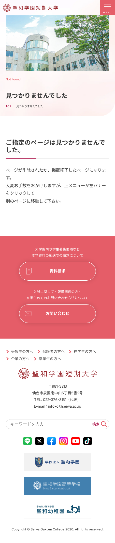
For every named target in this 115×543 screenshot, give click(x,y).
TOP (9, 106)
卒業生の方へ (50, 358)
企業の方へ (20, 358)
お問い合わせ (57, 313)
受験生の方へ (22, 351)
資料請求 (57, 271)
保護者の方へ (54, 351)
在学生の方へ (85, 351)
